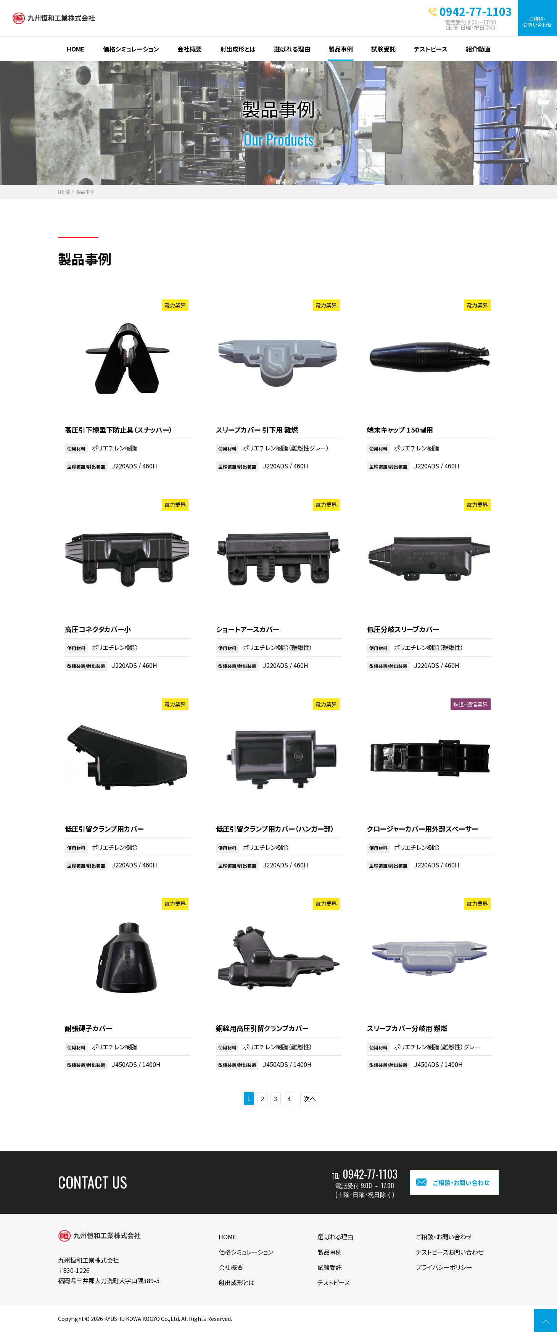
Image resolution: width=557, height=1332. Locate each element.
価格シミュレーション (131, 48)
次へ (310, 1098)
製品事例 (340, 48)
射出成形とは (238, 48)
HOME (76, 48)
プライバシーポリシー (444, 1267)
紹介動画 (478, 48)
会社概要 (189, 48)
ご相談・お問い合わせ (537, 21)
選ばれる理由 (292, 48)
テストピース (431, 48)
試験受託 (383, 48)
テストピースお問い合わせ (450, 1251)
